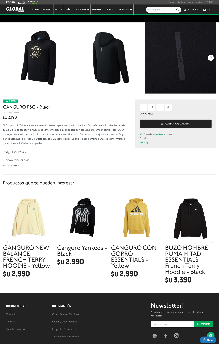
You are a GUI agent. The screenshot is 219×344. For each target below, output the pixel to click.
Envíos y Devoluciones (64, 322)
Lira (19, 2)
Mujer (58, 10)
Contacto (181, 2)
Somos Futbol (33, 2)
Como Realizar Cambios (65, 314)
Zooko (8, 2)
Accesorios (82, 10)
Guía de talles (146, 114)
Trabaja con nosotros (17, 329)
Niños (68, 10)
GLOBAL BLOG (125, 10)
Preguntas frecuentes (64, 329)
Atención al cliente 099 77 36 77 (201, 2)
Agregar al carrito (177, 124)
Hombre (47, 10)
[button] (177, 10)
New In (35, 10)
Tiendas (171, 2)
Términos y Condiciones (65, 337)
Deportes (97, 10)
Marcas (110, 10)
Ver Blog (144, 142)
